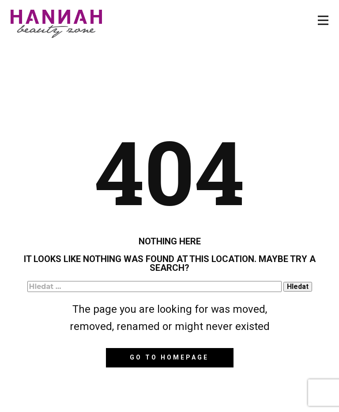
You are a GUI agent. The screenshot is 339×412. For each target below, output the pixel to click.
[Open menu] (323, 20)
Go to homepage (169, 357)
